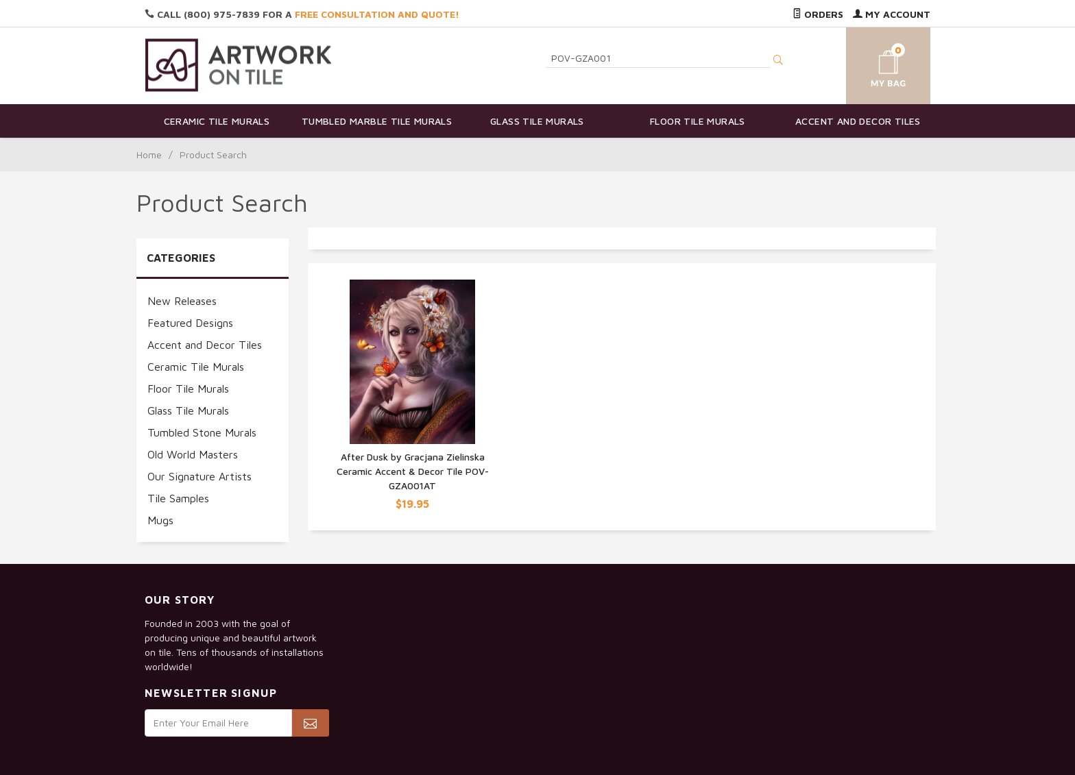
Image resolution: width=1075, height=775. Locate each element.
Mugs (160, 520)
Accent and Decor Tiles (858, 121)
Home (149, 154)
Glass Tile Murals (537, 121)
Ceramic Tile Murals (217, 121)
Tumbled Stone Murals (201, 432)
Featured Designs (190, 323)
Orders (818, 14)
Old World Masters (192, 454)
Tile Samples (178, 498)
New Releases (182, 301)
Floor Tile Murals (697, 121)
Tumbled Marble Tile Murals (377, 121)
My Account (891, 14)
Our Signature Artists (199, 476)
